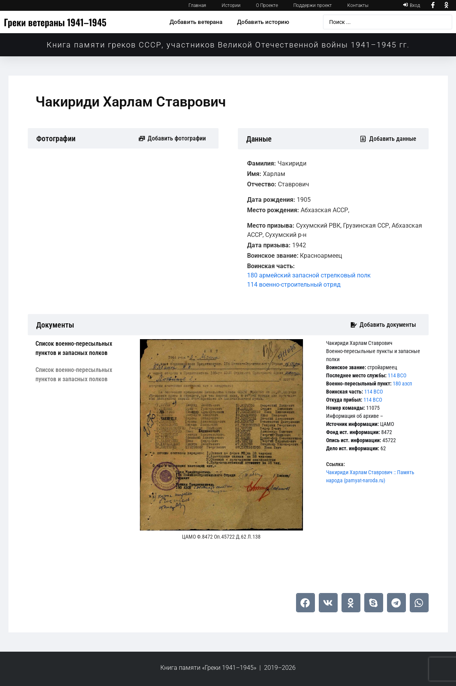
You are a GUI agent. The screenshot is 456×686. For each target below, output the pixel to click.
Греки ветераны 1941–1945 (55, 22)
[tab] (82, 348)
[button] (305, 602)
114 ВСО (397, 375)
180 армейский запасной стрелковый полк (309, 275)
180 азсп (402, 383)
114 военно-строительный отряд (294, 284)
